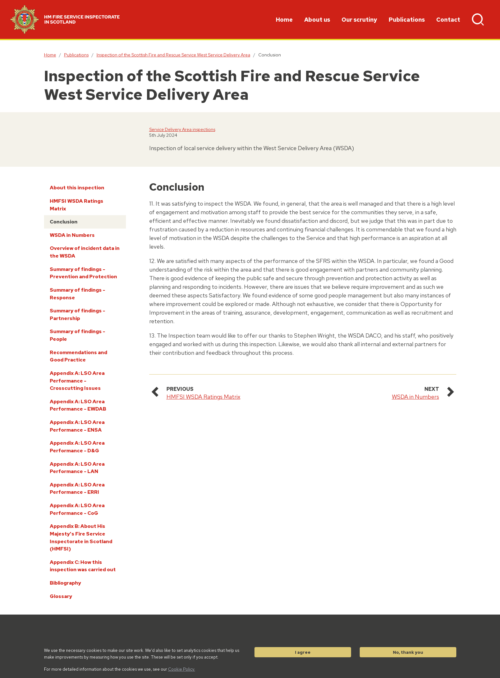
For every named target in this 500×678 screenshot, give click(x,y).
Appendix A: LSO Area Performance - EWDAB (78, 405)
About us (317, 19)
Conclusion (63, 221)
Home (284, 19)
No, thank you (408, 652)
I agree (303, 652)
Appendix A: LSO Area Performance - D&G (77, 447)
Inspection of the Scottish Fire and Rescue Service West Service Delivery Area (173, 55)
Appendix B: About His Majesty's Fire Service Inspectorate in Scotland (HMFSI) (81, 537)
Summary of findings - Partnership (77, 314)
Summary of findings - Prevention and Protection (83, 273)
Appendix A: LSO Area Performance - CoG (77, 509)
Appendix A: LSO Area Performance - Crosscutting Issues (77, 380)
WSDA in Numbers (72, 235)
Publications (407, 19)
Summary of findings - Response (77, 294)
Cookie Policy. (181, 669)
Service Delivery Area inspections (182, 129)
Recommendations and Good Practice (78, 356)
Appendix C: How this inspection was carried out (83, 566)
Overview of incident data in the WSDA (85, 252)
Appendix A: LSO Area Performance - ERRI (77, 488)
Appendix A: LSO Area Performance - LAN (77, 468)
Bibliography (65, 583)
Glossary (61, 596)
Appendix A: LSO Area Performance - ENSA (77, 426)
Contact (448, 19)
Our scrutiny (359, 19)
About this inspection (77, 187)
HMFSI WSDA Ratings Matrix (76, 205)
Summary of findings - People (77, 335)
